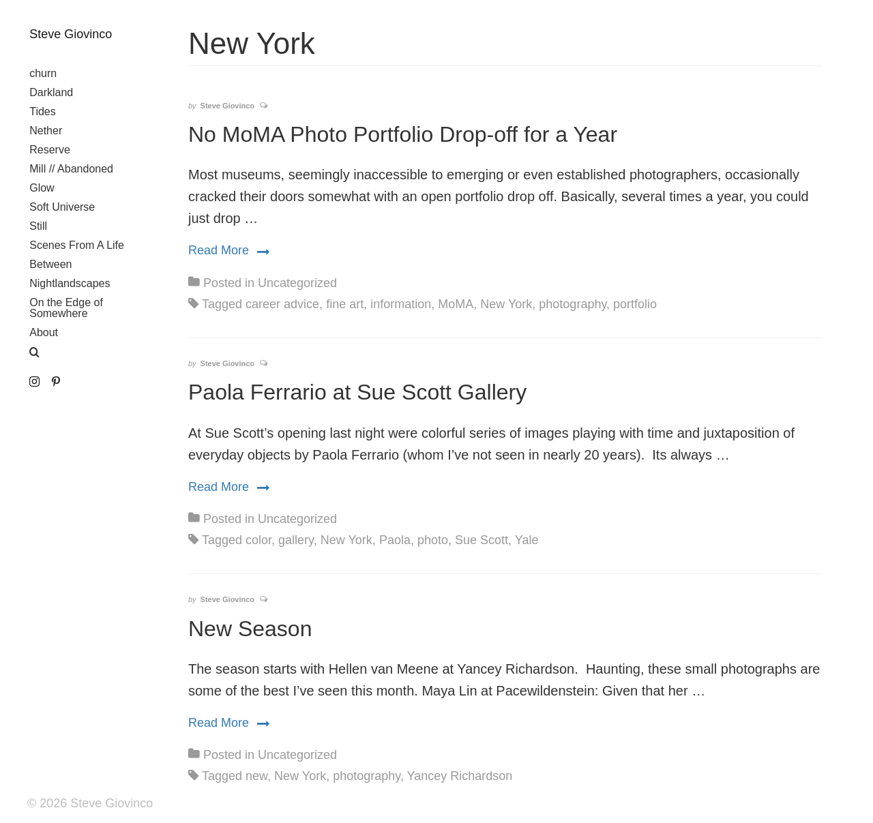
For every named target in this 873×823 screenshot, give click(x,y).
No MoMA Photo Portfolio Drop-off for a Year (402, 134)
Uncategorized (297, 283)
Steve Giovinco (70, 34)
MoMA (455, 304)
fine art (345, 304)
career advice (282, 304)
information (400, 304)
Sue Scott (481, 540)
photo (432, 540)
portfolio (635, 304)
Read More (228, 249)
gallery (296, 540)
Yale (527, 540)
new (256, 776)
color (258, 540)
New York (506, 304)
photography (572, 304)
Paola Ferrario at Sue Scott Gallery (357, 392)
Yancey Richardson (460, 776)
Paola (395, 540)
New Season (250, 628)
